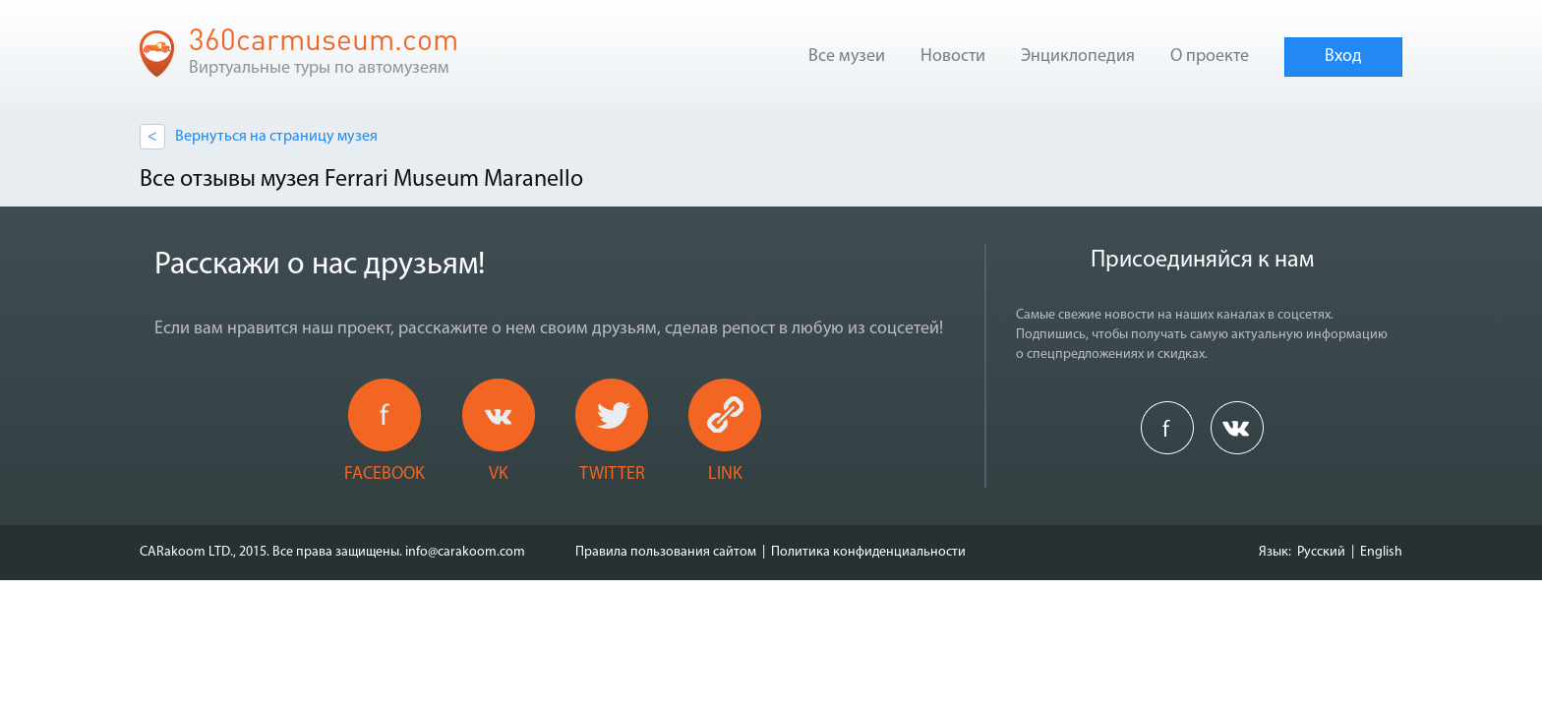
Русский (1321, 552)
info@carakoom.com (465, 552)
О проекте (1209, 56)
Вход (1343, 56)
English (1381, 552)
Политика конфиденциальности (868, 552)
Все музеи (846, 56)
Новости (952, 56)
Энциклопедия (1078, 56)
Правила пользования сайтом (665, 552)
